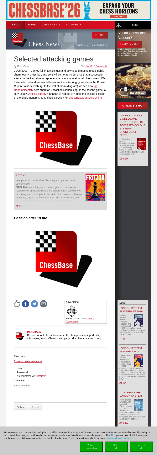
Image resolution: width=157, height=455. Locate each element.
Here (113, 435)
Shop (15, 24)
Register (41, 376)
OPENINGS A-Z (51, 24)
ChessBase (34, 332)
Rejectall (116, 446)
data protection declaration (118, 438)
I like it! (88, 66)
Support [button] (73, 24)
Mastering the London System (130, 394)
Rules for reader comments (28, 361)
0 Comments (100, 66)
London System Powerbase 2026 (131, 310)
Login (135, 25)
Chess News (44, 44)
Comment (19, 380)
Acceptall (141, 446)
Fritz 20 (21, 175)
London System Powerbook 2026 (131, 350)
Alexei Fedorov (37, 93)
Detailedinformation (91, 446)
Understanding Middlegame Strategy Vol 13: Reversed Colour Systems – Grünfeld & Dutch (132, 125)
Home (32, 24)
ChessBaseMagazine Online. (86, 97)
